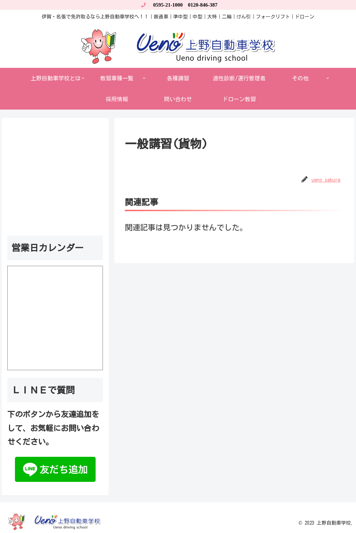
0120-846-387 (203, 5)
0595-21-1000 (168, 5)
